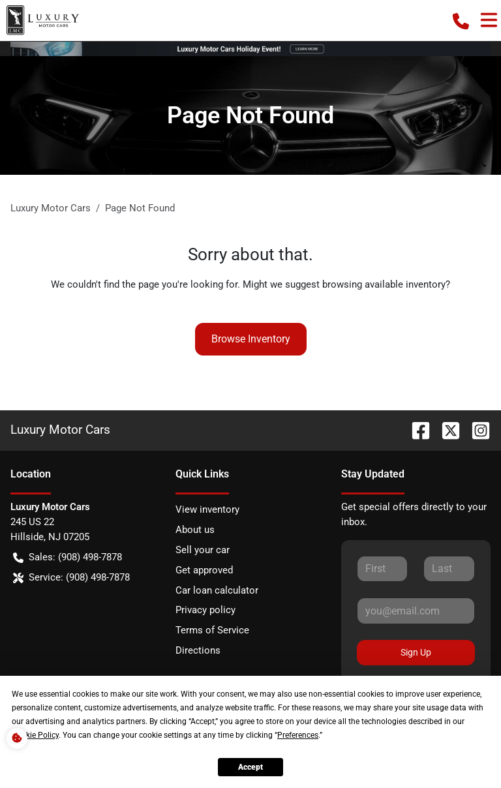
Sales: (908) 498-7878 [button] (67, 557)
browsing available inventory (384, 284)
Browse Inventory (250, 339)
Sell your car (202, 550)
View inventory (207, 509)
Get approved (204, 570)
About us (195, 530)
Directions (197, 650)
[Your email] (416, 611)
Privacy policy (205, 610)
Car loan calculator (216, 590)
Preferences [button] (297, 735)
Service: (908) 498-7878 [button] (71, 577)
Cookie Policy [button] (35, 735)
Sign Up (416, 652)
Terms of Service (212, 630)
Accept (250, 767)
